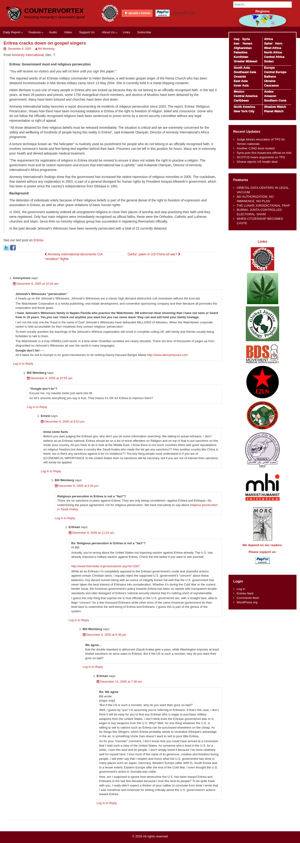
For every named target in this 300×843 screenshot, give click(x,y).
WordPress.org (247, 602)
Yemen (247, 43)
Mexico (239, 91)
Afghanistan (243, 48)
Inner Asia (241, 85)
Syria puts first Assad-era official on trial (264, 153)
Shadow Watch (275, 107)
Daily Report (11, 32)
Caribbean (241, 100)
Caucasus (271, 85)
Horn (278, 43)
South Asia (242, 67)
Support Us (87, 32)
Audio (53, 32)
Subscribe (144, 32)
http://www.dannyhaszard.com (167, 355)
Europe (269, 67)
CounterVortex (54, 10)
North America (244, 107)
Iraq (236, 39)
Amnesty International (28, 55)
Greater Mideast (245, 61)
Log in (241, 589)
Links (126, 32)
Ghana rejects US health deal (257, 161)
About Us (108, 32)
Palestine (240, 52)
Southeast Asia (245, 72)
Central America (246, 96)
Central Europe (275, 72)
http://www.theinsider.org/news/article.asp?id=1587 (105, 566)
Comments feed (248, 598)
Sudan (269, 61)
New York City (244, 111)
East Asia (241, 81)
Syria (246, 39)
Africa (268, 39)
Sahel (268, 43)
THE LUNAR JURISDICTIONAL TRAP (263, 205)
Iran (236, 43)
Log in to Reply (23, 363)
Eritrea (38, 240)
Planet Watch (273, 111)
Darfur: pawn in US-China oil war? (154, 254)
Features (34, 32)
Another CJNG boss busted (256, 148)
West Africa (272, 48)
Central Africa (274, 57)
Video (68, 32)
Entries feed (245, 593)
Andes (269, 91)
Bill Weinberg (46, 48)
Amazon (270, 96)
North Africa (273, 52)
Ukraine (269, 81)
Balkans (270, 76)
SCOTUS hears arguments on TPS (261, 157)
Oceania (240, 76)
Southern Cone (275, 100)
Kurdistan (241, 57)
